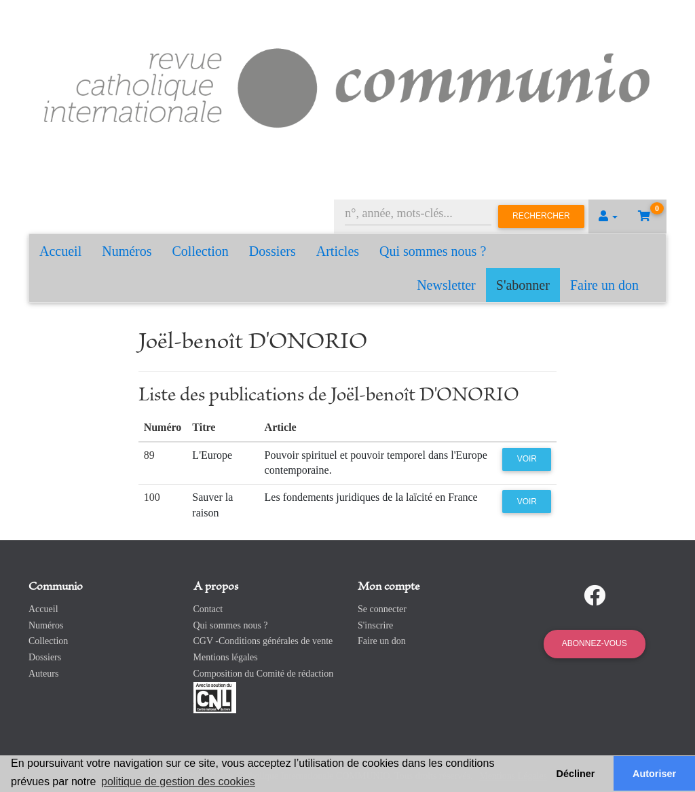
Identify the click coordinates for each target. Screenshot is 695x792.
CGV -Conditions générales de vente (263, 641)
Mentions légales (225, 657)
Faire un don (604, 285)
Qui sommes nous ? (432, 251)
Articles (337, 251)
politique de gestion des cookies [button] (178, 781)
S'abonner (523, 285)
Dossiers (272, 251)
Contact (208, 609)
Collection (200, 251)
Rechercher (541, 216)
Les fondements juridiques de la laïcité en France (371, 497)
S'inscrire (375, 625)
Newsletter (446, 285)
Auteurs (43, 673)
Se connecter (382, 609)
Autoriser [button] (654, 773)
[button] (608, 216)
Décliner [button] (576, 773)
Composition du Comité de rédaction (263, 673)
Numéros (126, 251)
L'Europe (212, 455)
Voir (527, 459)
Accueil (60, 251)
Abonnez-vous (594, 643)
